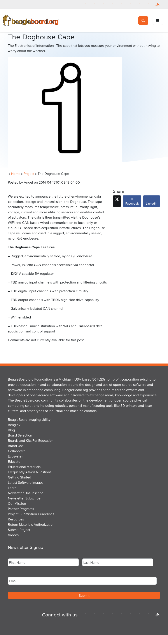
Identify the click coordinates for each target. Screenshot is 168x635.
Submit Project (19, 529)
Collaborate (17, 451)
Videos (13, 534)
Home (15, 173)
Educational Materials (24, 466)
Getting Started (19, 477)
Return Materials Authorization (31, 524)
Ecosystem (16, 456)
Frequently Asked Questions (29, 472)
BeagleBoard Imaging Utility (29, 419)
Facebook (132, 202)
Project (29, 173)
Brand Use (16, 445)
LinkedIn (151, 202)
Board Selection (20, 435)
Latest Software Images (25, 482)
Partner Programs (21, 508)
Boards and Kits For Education (31, 440)
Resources (16, 519)
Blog (11, 430)
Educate (14, 461)
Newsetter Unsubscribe (26, 493)
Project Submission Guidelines (31, 513)
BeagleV (14, 424)
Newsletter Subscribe (24, 498)
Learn (12, 487)
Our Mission (17, 503)
